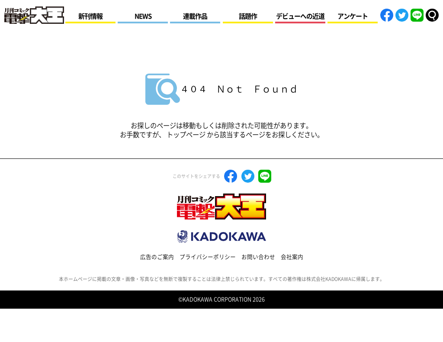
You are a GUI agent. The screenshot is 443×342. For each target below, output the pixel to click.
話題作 (248, 16)
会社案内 (292, 257)
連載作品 (195, 16)
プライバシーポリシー (208, 257)
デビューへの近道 (300, 16)
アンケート (352, 16)
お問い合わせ (258, 257)
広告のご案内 (157, 257)
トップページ (186, 134)
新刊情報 (90, 16)
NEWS (143, 16)
